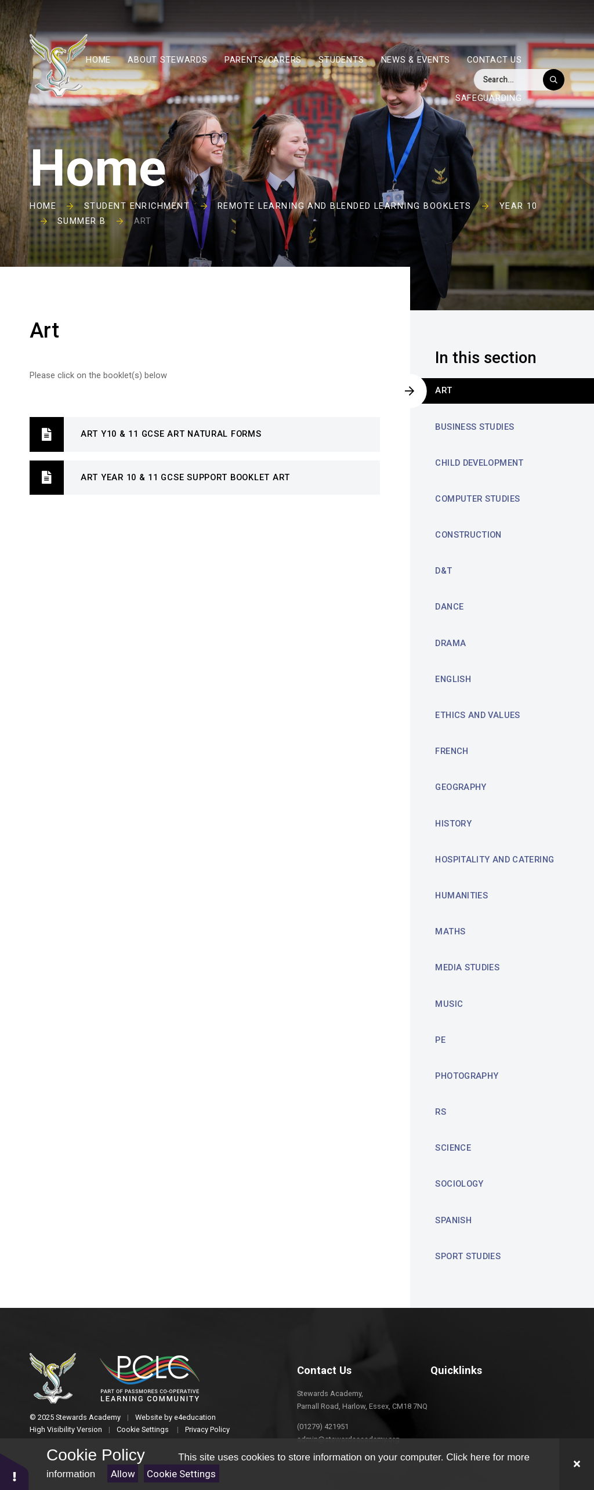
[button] (14, 1471)
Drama (450, 643)
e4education (195, 1417)
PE (440, 1040)
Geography (460, 787)
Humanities (461, 895)
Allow (123, 1474)
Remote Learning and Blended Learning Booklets (345, 206)
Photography (466, 1076)
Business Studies (474, 427)
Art (143, 221)
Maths (450, 931)
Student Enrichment (137, 206)
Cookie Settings (181, 1474)
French (451, 751)
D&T (443, 570)
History (453, 823)
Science (453, 1148)
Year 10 (518, 206)
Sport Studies (468, 1256)
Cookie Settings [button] (143, 1429)
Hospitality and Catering (494, 859)
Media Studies (467, 967)
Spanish (453, 1220)
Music (449, 1004)
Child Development (479, 463)
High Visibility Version (66, 1429)
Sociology (459, 1184)
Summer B (81, 221)
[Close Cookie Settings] (576, 1464)
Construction (468, 535)
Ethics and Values (477, 715)
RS (440, 1112)
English (453, 679)
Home (43, 206)
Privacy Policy (207, 1429)
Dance (449, 606)
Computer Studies (477, 499)
